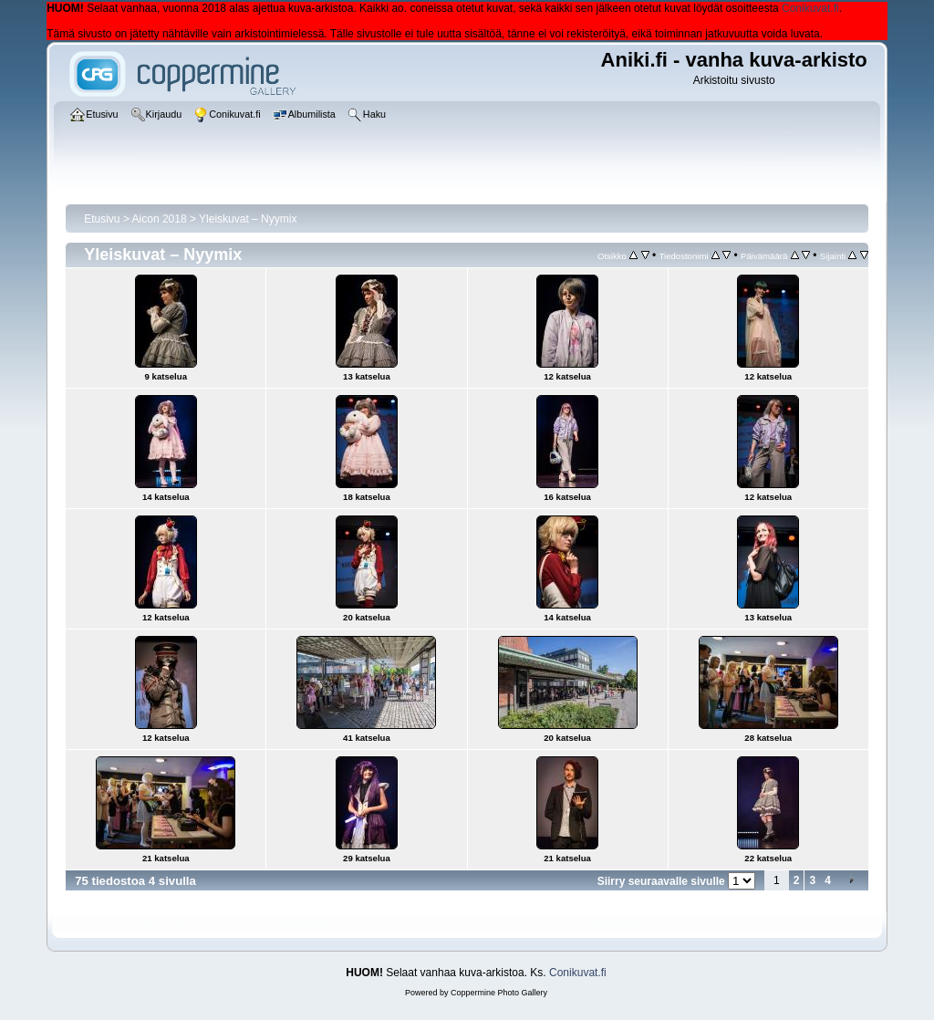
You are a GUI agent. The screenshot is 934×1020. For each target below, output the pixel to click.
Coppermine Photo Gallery (499, 992)
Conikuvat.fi (810, 8)
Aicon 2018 (159, 219)
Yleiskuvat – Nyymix (247, 219)
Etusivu (101, 219)
